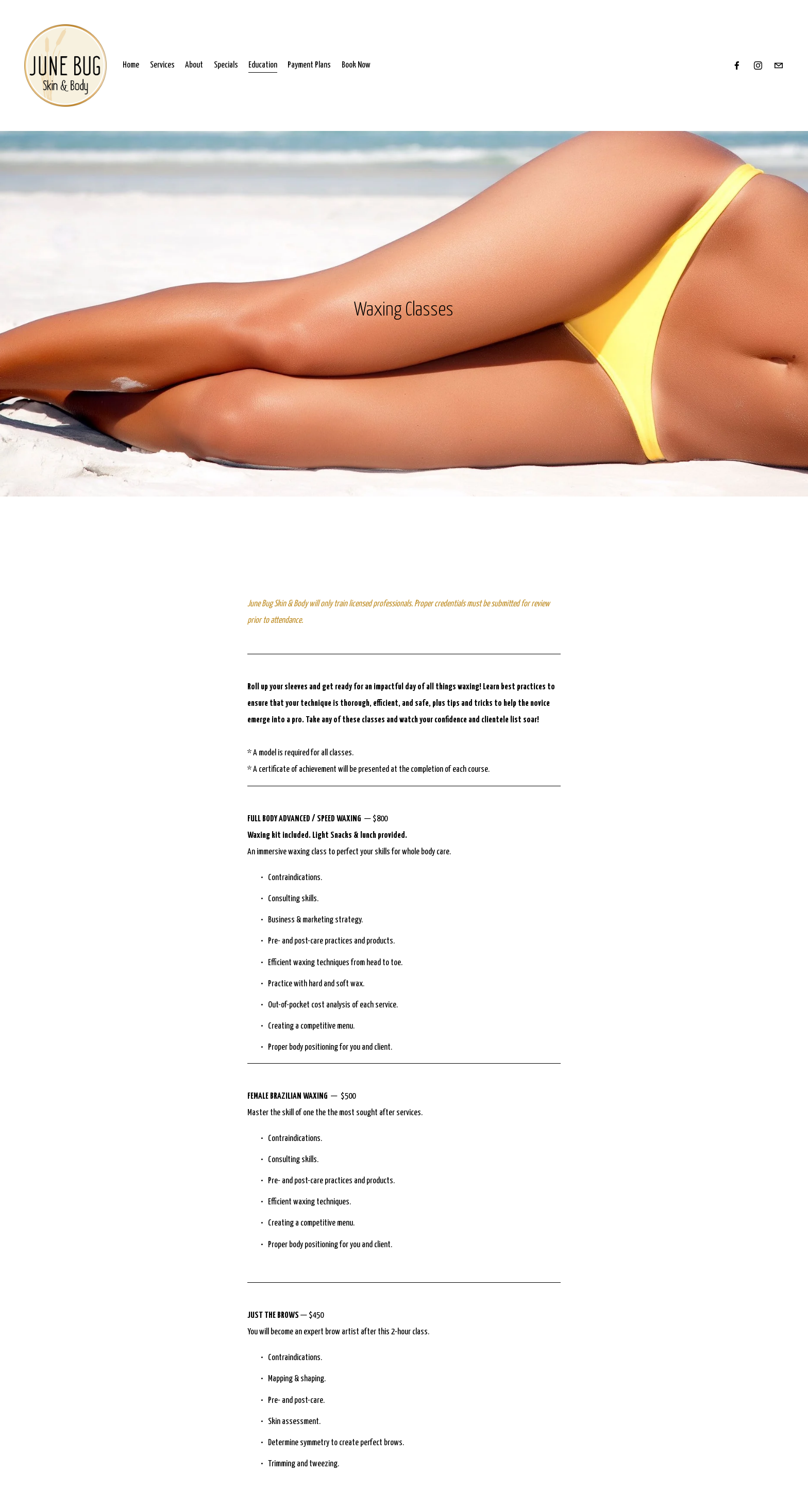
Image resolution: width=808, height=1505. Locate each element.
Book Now (356, 65)
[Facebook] (737, 65)
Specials (226, 65)
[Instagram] (758, 65)
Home (131, 65)
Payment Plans (309, 65)
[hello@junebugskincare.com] (778, 65)
